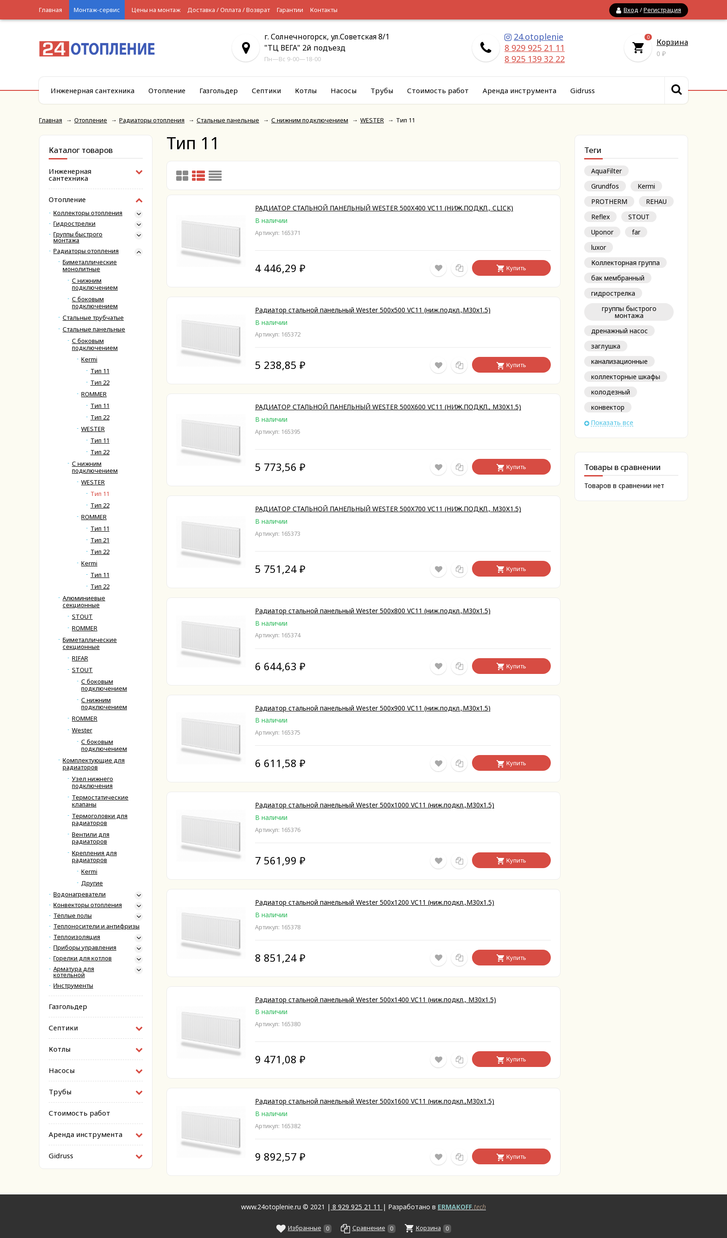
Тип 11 (99, 371)
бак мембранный (617, 277)
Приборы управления (84, 948)
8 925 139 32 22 (534, 58)
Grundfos (605, 186)
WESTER (93, 428)
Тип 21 (99, 540)
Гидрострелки (74, 224)
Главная (50, 10)
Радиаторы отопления (86, 251)
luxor (598, 247)
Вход (631, 10)
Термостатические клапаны (100, 801)
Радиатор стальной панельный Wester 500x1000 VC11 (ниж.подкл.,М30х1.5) (374, 804)
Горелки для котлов (82, 958)
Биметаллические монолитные (90, 266)
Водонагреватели (79, 894)
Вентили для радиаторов (90, 838)
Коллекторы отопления (87, 213)
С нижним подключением (95, 284)
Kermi (646, 186)
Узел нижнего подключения (92, 782)
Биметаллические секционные (90, 643)
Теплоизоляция (76, 937)
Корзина (672, 42)
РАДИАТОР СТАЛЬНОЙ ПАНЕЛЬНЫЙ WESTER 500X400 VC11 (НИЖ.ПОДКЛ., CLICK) (384, 207)
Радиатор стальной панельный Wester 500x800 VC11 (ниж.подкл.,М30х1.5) (373, 610)
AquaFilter (606, 170)
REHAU (656, 201)
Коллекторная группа (625, 262)
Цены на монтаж (156, 10)
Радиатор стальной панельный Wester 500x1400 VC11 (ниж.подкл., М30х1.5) (375, 999)
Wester (82, 730)
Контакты (324, 10)
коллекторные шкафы (625, 376)
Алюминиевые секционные (84, 602)
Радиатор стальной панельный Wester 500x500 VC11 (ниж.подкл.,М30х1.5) (373, 309)
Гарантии (290, 10)
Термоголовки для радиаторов (100, 819)
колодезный (610, 391)
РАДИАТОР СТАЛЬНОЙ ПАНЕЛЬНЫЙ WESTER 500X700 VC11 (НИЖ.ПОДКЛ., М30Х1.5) (388, 508)
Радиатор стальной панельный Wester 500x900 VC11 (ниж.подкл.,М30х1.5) (373, 708)
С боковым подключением (95, 303)
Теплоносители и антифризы (96, 926)
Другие (92, 883)
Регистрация (662, 10)
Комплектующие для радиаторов (94, 764)
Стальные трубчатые (93, 317)
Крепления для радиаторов (94, 856)
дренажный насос (619, 330)
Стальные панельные (94, 329)
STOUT (639, 216)
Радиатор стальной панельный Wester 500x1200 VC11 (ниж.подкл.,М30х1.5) (374, 902)
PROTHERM (609, 201)
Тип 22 (99, 382)
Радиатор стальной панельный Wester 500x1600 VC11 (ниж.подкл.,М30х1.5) (374, 1101)
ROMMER (94, 394)
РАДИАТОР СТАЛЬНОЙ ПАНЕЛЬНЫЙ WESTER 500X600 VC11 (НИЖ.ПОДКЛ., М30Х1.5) (388, 406)
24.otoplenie (538, 36)
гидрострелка (613, 293)
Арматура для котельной (73, 972)
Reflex (600, 216)
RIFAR (80, 658)
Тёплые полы (72, 916)
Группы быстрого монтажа (77, 237)
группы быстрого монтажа (629, 312)
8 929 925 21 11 (534, 47)
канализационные (619, 361)
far (636, 232)
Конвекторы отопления (87, 905)
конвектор (608, 407)
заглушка (605, 346)
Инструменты (73, 986)
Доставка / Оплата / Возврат (228, 10)
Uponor (602, 232)
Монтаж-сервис (97, 10)
